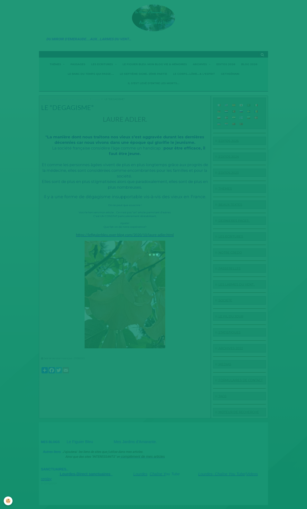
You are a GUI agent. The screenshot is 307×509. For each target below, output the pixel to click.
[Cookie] (8, 500)
